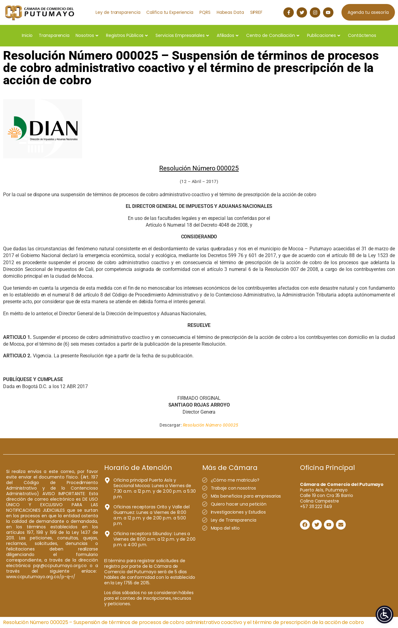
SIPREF (256, 12)
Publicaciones (324, 35)
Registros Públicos (127, 35)
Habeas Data (230, 12)
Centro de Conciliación (272, 35)
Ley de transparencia (118, 12)
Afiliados (227, 35)
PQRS (205, 12)
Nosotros (87, 35)
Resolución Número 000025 (210, 425)
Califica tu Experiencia (169, 12)
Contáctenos (362, 35)
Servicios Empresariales (182, 35)
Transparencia (54, 35)
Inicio (27, 35)
